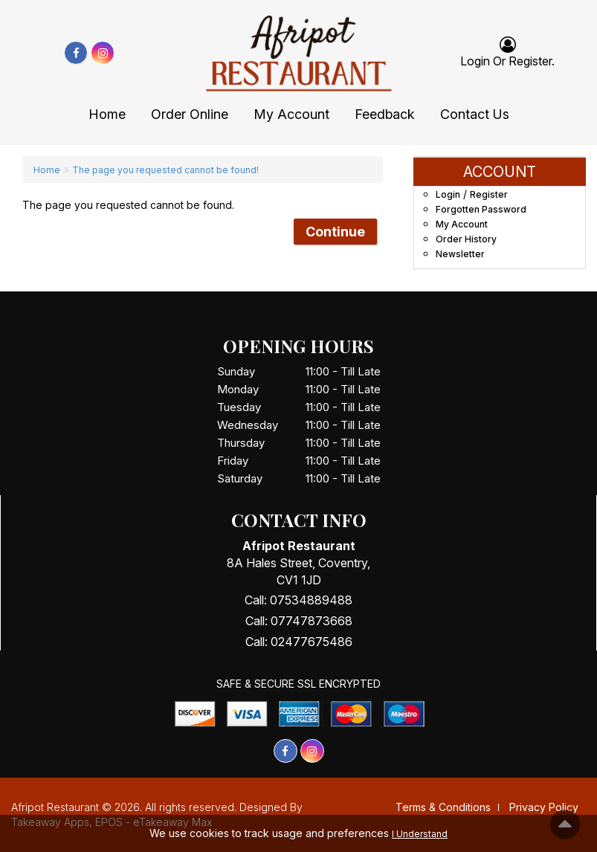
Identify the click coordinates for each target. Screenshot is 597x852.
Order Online (189, 114)
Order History (466, 239)
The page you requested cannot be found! (165, 169)
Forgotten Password (481, 209)
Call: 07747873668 (298, 620)
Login (448, 194)
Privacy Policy (543, 807)
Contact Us (474, 114)
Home (107, 114)
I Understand (420, 833)
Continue (335, 231)
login (475, 61)
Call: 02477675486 (298, 641)
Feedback (385, 114)
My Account (291, 114)
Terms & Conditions (443, 807)
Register (530, 61)
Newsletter (460, 253)
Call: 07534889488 (298, 600)
